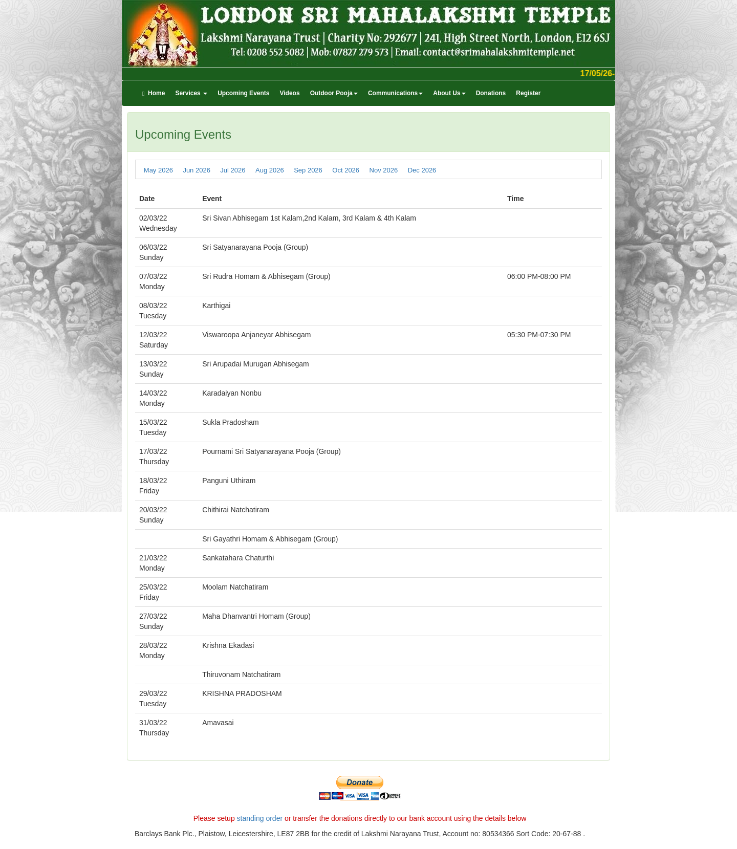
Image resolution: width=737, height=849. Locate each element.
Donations (491, 93)
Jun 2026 (196, 169)
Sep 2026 (308, 169)
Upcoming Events (243, 93)
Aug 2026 (269, 169)
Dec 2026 (422, 169)
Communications (395, 93)
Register (528, 93)
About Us (449, 93)
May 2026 (158, 169)
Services (191, 93)
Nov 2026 (384, 169)
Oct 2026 (345, 169)
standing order (260, 818)
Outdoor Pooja (334, 93)
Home (153, 93)
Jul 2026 (232, 169)
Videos (289, 93)
